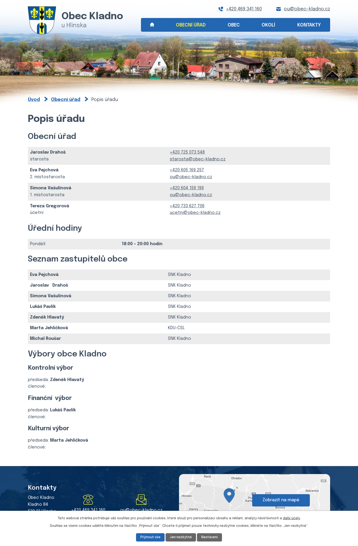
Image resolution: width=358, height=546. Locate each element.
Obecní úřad (191, 25)
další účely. (291, 518)
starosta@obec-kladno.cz (198, 159)
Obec (234, 25)
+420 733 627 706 (187, 206)
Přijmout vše (149, 537)
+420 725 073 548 (187, 152)
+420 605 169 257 (187, 170)
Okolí (268, 25)
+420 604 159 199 (187, 188)
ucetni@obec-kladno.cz (195, 213)
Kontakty (309, 25)
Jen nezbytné (180, 537)
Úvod (152, 25)
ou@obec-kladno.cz (307, 9)
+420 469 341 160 (244, 9)
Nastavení (210, 537)
